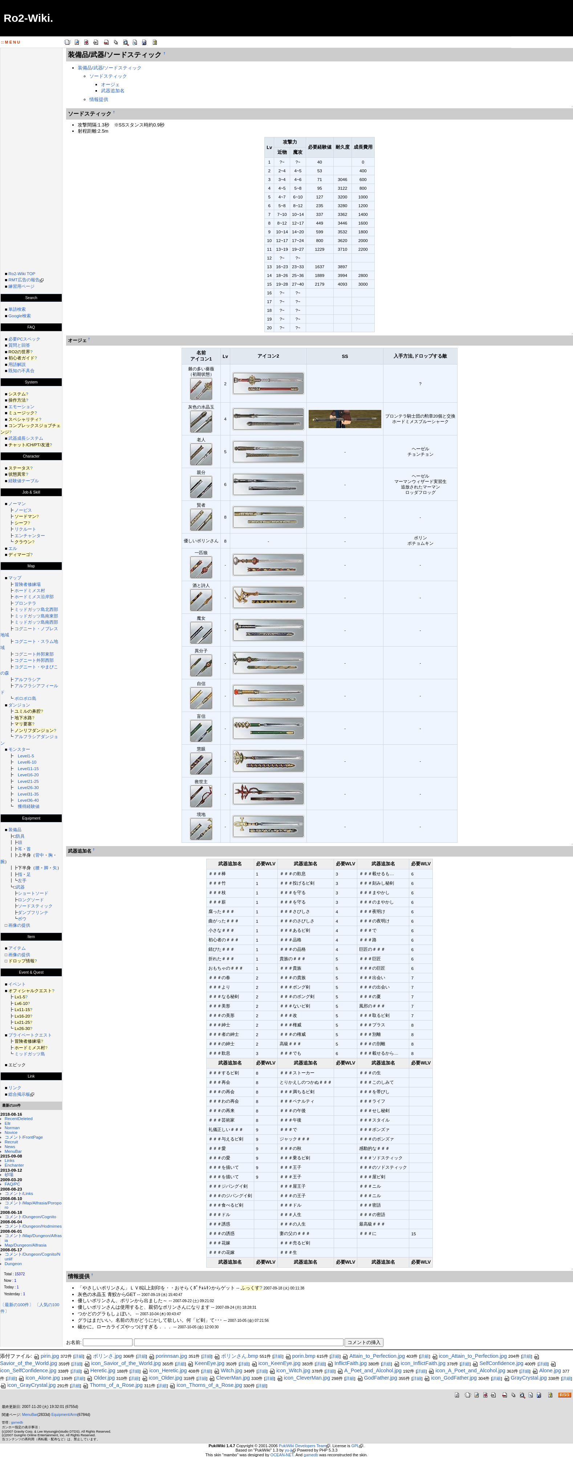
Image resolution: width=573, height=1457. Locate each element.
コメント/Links (19, 1193)
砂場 (9, 1174)
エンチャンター (30, 535)
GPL (355, 1446)
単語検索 (17, 309)
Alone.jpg (546, 1370)
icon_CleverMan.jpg (303, 1378)
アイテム (17, 948)
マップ (14, 577)
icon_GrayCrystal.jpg (28, 1385)
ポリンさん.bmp (236, 1356)
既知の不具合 (21, 370)
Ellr (8, 1123)
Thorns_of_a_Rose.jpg (112, 1385)
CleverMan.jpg (229, 1378)
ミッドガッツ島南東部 (36, 615)
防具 (20, 836)
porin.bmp (300, 1356)
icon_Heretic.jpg (164, 1370)
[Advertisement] (31, 157)
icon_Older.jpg (162, 1378)
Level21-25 (28, 781)
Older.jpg (100, 1378)
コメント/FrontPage (24, 1137)
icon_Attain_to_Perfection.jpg (469, 1356)
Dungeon (13, 1263)
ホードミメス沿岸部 (34, 596)
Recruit (11, 1141)
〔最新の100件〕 (16, 1304)
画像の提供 (19, 925)
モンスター (19, 749)
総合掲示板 (19, 1094)
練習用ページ (21, 286)
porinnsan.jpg (168, 1356)
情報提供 (98, 99)
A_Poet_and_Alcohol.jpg (369, 1370)
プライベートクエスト (30, 1035)
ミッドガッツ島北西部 (36, 609)
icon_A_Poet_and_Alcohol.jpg (466, 1370)
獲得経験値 (29, 806)
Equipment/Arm (64, 1415)
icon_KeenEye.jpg (276, 1363)
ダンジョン (19, 705)
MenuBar (13, 1151)
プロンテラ (25, 603)
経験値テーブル (23, 480)
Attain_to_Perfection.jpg (373, 1356)
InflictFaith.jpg (347, 1363)
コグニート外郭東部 (34, 654)
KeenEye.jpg (205, 1363)
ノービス (23, 510)
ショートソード (33, 893)
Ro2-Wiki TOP (21, 273)
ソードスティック (35, 905)
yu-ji (288, 1450)
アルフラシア (28, 679)
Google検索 (19, 315)
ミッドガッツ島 (30, 1053)
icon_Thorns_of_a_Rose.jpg (205, 1385)
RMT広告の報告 (23, 279)
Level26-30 (28, 787)
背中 (39, 855)
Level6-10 (27, 762)
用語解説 (17, 364)
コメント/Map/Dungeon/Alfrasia (33, 1238)
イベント (17, 984)
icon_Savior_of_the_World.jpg (122, 1363)
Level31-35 (28, 794)
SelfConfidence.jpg (497, 1363)
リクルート (25, 529)
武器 (20, 887)
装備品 (14, 829)
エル (12, 548)
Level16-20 (28, 774)
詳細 (78, 1356)
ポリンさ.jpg (104, 1356)
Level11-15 (28, 768)
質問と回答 (19, 345)
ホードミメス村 (30, 590)
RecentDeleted (19, 1118)
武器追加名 (113, 90)
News (10, 1146)
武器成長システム (25, 438)
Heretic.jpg (99, 1370)
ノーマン (17, 503)
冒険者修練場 (28, 584)
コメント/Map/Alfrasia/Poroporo (33, 1205)
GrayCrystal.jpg (525, 1378)
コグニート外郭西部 (34, 660)
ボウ (22, 918)
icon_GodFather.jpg (450, 1378)
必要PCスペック (24, 339)
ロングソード (31, 899)
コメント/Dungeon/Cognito (30, 1216)
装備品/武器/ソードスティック (110, 68)
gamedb (17, 1422)
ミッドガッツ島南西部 (36, 622)
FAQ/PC (12, 1184)
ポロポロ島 (25, 698)
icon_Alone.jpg (39, 1378)
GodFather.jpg (377, 1378)
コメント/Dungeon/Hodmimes (33, 1226)
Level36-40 (28, 800)
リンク (14, 1087)
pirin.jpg (46, 1356)
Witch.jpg (228, 1370)
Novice (11, 1132)
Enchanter (14, 1165)
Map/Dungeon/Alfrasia (25, 1245)
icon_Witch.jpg (289, 1370)
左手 (22, 880)
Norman (12, 1127)
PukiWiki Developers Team (302, 1446)
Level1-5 (26, 755)
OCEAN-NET (282, 1455)
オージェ (110, 84)
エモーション (21, 406)
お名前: (74, 1342)
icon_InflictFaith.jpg (420, 1363)
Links (10, 1160)
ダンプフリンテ (33, 912)
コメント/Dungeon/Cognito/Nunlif (33, 1256)
